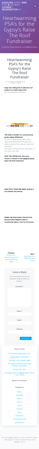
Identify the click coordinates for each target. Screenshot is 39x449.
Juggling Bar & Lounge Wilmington (14, 6)
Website (20, 329)
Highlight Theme (19, 442)
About (19, 392)
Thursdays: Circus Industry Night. (19, 360)
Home (19, 405)
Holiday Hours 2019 (19, 369)
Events (19, 399)
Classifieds (19, 395)
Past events (20, 416)
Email (19, 320)
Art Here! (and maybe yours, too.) (19, 353)
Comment (19, 286)
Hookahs (20, 409)
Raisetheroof (21, 81)
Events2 (19, 402)
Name (19, 311)
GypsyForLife (11, 81)
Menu (19, 412)
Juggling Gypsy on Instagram (19, 357)
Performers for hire (19, 419)
